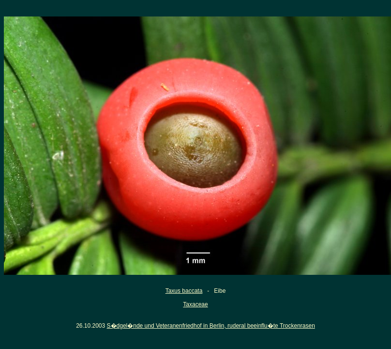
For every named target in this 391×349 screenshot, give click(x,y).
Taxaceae (195, 304)
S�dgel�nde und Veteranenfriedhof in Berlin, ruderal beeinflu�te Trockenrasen (211, 325)
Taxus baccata (184, 290)
